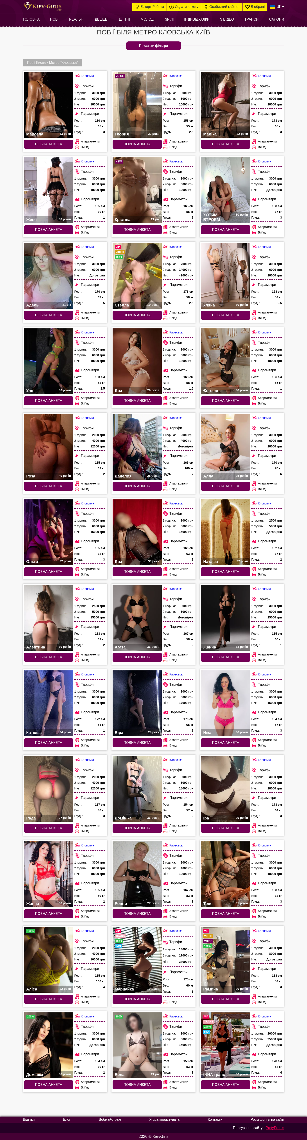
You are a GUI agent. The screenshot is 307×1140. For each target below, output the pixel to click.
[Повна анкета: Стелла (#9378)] (137, 276)
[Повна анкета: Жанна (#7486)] (225, 618)
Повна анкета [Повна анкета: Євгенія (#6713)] (225, 401)
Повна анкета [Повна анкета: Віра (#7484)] (137, 743)
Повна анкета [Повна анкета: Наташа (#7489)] (225, 572)
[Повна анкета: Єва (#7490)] (137, 532)
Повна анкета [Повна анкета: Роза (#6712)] (48, 486)
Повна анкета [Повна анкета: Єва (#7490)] (137, 572)
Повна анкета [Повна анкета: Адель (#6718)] (48, 315)
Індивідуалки (197, 19)
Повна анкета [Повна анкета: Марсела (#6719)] (48, 144)
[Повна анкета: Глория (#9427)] (137, 105)
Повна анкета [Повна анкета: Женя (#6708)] (48, 230)
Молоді (147, 19)
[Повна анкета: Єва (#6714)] (137, 361)
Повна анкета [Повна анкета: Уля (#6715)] (48, 401)
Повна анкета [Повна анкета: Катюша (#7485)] (48, 743)
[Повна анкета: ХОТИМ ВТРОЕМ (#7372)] (225, 190)
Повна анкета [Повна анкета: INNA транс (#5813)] (225, 1085)
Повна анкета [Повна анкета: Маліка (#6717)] (225, 144)
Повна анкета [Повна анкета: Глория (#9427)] (137, 144)
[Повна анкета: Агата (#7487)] (137, 618)
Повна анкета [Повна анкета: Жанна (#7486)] (225, 657)
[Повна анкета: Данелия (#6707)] (137, 447)
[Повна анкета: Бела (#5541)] (137, 1045)
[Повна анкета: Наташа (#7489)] (225, 532)
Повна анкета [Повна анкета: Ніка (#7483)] (225, 743)
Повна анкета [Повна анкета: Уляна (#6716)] (225, 315)
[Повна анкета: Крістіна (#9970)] (137, 190)
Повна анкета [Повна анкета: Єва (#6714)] (137, 401)
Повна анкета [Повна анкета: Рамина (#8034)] (225, 999)
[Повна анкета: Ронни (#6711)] (137, 874)
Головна (31, 19)
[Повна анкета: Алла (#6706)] (225, 447)
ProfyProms (275, 1128)
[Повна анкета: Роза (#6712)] (48, 447)
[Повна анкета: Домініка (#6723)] (137, 789)
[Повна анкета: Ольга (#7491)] (48, 532)
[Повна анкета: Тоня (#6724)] (225, 874)
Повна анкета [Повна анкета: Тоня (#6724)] (225, 914)
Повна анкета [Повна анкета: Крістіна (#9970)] (137, 230)
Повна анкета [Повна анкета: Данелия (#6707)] (137, 486)
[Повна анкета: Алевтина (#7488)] (48, 618)
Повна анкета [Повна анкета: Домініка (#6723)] (137, 828)
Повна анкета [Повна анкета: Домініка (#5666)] (48, 1085)
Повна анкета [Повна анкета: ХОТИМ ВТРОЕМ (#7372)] (225, 230)
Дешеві (101, 19)
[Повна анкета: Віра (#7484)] (137, 703)
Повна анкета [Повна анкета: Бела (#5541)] (137, 1085)
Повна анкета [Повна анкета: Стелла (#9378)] (137, 315)
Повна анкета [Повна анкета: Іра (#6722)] (225, 828)
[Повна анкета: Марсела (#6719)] (48, 105)
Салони (276, 19)
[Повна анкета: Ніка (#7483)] (225, 703)
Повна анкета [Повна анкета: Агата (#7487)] (137, 657)
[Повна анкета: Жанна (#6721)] (48, 874)
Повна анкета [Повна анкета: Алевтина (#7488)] (48, 657)
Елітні (124, 19)
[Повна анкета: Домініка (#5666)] (48, 1045)
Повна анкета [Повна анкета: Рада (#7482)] (48, 828)
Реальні (76, 19)
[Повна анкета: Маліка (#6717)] (225, 105)
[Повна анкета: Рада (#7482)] (48, 789)
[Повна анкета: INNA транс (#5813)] (225, 1045)
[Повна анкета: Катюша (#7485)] (48, 703)
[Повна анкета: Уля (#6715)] (48, 361)
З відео (227, 19)
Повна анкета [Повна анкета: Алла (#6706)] (225, 486)
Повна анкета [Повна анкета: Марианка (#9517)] (137, 999)
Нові (54, 19)
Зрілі (169, 19)
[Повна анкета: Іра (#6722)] (225, 789)
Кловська (84, 75)
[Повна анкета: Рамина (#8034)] (225, 960)
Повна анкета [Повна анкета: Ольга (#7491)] (48, 572)
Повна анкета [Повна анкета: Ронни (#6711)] (137, 914)
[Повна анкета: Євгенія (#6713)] (225, 361)
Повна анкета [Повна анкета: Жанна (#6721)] (48, 914)
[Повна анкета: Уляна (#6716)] (225, 276)
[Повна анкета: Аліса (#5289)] (48, 960)
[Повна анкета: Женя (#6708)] (48, 190)
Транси (251, 19)
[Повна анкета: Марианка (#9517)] (137, 960)
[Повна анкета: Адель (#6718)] (48, 276)
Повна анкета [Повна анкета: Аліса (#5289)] (48, 999)
